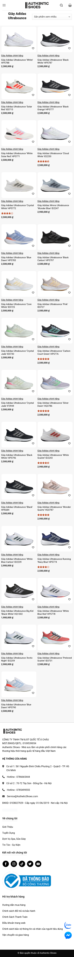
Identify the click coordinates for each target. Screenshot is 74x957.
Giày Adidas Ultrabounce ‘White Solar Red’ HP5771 (17, 155)
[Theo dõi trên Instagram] (14, 864)
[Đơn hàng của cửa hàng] (52, 17)
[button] (4, 5)
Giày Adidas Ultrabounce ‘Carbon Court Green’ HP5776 (53, 352)
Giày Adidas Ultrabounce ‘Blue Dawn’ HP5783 (16, 259)
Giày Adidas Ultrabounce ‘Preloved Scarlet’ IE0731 (54, 659)
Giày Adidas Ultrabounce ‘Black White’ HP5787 (53, 61)
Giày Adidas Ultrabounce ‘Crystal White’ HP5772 (17, 207)
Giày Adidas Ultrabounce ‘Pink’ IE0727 (52, 306)
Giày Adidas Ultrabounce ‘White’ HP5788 (17, 61)
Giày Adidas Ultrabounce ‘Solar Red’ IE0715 (16, 108)
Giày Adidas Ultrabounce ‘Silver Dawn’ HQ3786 (52, 404)
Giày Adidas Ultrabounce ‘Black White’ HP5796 (16, 456)
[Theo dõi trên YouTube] (38, 864)
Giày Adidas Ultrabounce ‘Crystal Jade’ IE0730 (17, 352)
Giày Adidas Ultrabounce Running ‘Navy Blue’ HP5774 (54, 560)
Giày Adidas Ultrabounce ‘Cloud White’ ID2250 (53, 155)
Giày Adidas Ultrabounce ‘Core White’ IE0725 (16, 306)
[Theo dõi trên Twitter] (30, 864)
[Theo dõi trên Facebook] (6, 864)
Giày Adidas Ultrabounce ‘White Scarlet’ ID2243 (53, 456)
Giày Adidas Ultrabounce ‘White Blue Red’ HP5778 (53, 612)
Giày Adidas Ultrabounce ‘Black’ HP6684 (17, 508)
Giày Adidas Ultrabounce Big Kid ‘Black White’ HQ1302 (17, 612)
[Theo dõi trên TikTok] (22, 864)
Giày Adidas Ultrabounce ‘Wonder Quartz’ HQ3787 (54, 508)
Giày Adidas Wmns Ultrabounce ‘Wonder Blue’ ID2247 (53, 207)
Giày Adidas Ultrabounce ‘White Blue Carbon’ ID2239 (17, 560)
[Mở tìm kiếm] (61, 5)
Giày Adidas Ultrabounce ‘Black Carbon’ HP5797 (53, 259)
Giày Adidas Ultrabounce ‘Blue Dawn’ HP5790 (16, 706)
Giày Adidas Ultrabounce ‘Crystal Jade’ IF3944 (17, 404)
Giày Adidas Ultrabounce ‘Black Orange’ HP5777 (53, 108)
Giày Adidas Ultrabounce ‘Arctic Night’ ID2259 (17, 659)
